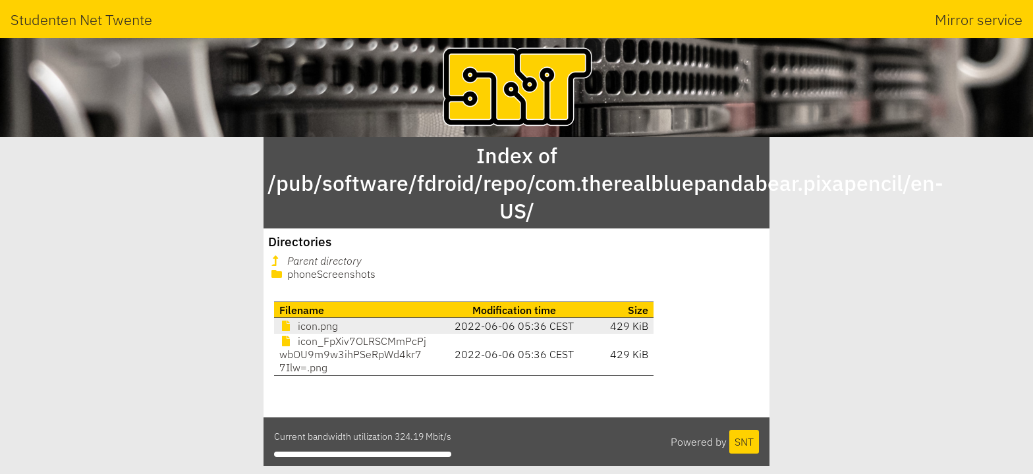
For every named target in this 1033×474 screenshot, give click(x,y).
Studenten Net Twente (81, 19)
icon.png (308, 325)
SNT (744, 441)
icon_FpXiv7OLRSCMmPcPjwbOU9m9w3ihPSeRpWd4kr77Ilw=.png (352, 354)
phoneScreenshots (322, 273)
